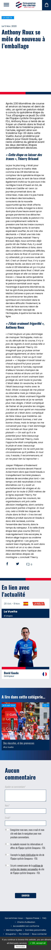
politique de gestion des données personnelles (26, 867)
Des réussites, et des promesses (18, 743)
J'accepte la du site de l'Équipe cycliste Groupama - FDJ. (27, 856)
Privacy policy (33, 946)
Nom (7, 805)
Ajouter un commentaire (15, 786)
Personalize (20, 947)
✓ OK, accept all (38, 943)
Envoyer (26, 895)
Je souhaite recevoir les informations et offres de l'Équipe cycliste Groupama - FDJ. (27, 846)
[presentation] (25, 884)
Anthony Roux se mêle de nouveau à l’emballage (23, 39)
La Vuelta (7, 18)
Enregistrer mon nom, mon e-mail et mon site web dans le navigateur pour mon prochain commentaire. (27, 833)
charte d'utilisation (28, 855)
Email (7, 817)
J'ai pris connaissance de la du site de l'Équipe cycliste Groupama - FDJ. (27, 869)
